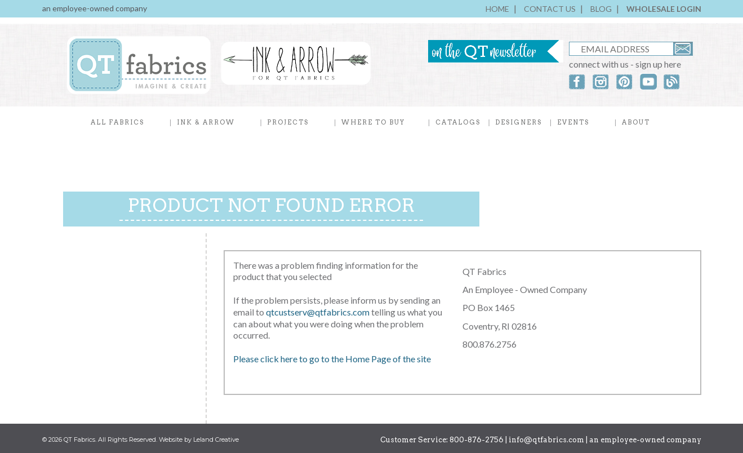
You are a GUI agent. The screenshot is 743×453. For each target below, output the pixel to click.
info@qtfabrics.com (546, 440)
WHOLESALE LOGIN (663, 9)
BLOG (601, 9)
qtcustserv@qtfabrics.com (318, 312)
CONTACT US (550, 9)
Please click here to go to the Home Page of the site (332, 358)
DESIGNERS (518, 122)
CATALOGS (457, 122)
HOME (497, 9)
